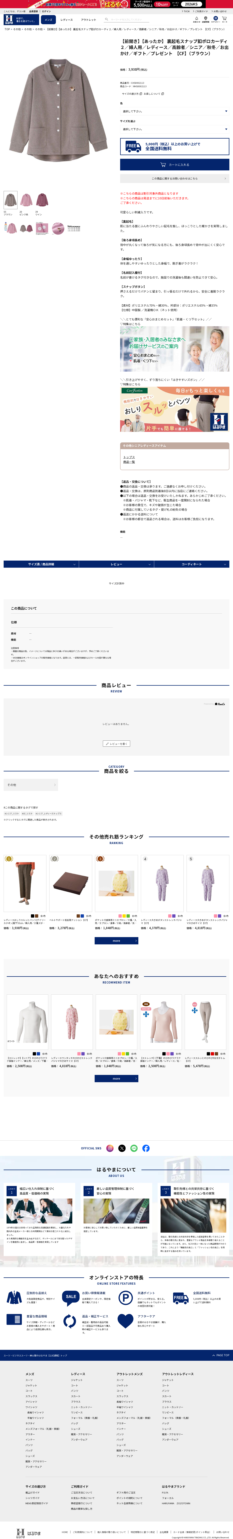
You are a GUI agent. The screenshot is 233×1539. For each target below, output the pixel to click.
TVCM (186, 11)
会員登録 (33, 11)
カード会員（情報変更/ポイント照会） (192, 1532)
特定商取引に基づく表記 (143, 1532)
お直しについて (152, 93)
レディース (66, 19)
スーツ (29, 1380)
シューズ (30, 1456)
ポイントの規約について (129, 1498)
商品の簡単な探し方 (81, 1508)
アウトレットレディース (178, 1374)
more (116, 940)
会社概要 (164, 1532)
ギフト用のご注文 (125, 1492)
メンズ (48, 19)
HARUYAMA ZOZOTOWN (176, 1503)
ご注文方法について (81, 1492)
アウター (30, 1434)
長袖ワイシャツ (35, 1412)
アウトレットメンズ (129, 1374)
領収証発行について (81, 1503)
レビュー (116, 564)
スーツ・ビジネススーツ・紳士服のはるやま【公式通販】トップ (35, 1355)
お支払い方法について (83, 1498)
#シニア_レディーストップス (49, 813)
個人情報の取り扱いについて (111, 1532)
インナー (30, 1439)
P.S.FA (165, 1492)
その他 (17, 29)
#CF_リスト (27, 813)
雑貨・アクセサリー (36, 1461)
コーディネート (192, 564)
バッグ (29, 1450)
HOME (65, 1532)
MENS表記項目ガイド (36, 1503)
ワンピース (77, 1412)
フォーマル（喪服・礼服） (85, 1418)
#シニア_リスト (12, 813)
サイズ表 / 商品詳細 (41, 564)
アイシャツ (31, 1401)
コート (29, 1390)
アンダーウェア (33, 1466)
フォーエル (168, 1498)
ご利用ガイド (201, 11)
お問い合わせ (220, 11)
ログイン (46, 11)
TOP (7, 29)
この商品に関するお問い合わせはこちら (175, 178)
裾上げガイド (32, 1492)
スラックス (31, 1396)
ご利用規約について (82, 1532)
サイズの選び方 (130, 93)
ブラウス (75, 1401)
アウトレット (88, 19)
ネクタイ (30, 1423)
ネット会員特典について (129, 1503)
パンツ (29, 1445)
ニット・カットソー (81, 1407)
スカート (75, 1396)
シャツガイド (32, 1498)
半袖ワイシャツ (35, 1418)
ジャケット (31, 1385)
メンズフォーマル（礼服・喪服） (43, 1428)
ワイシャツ (31, 1407)
